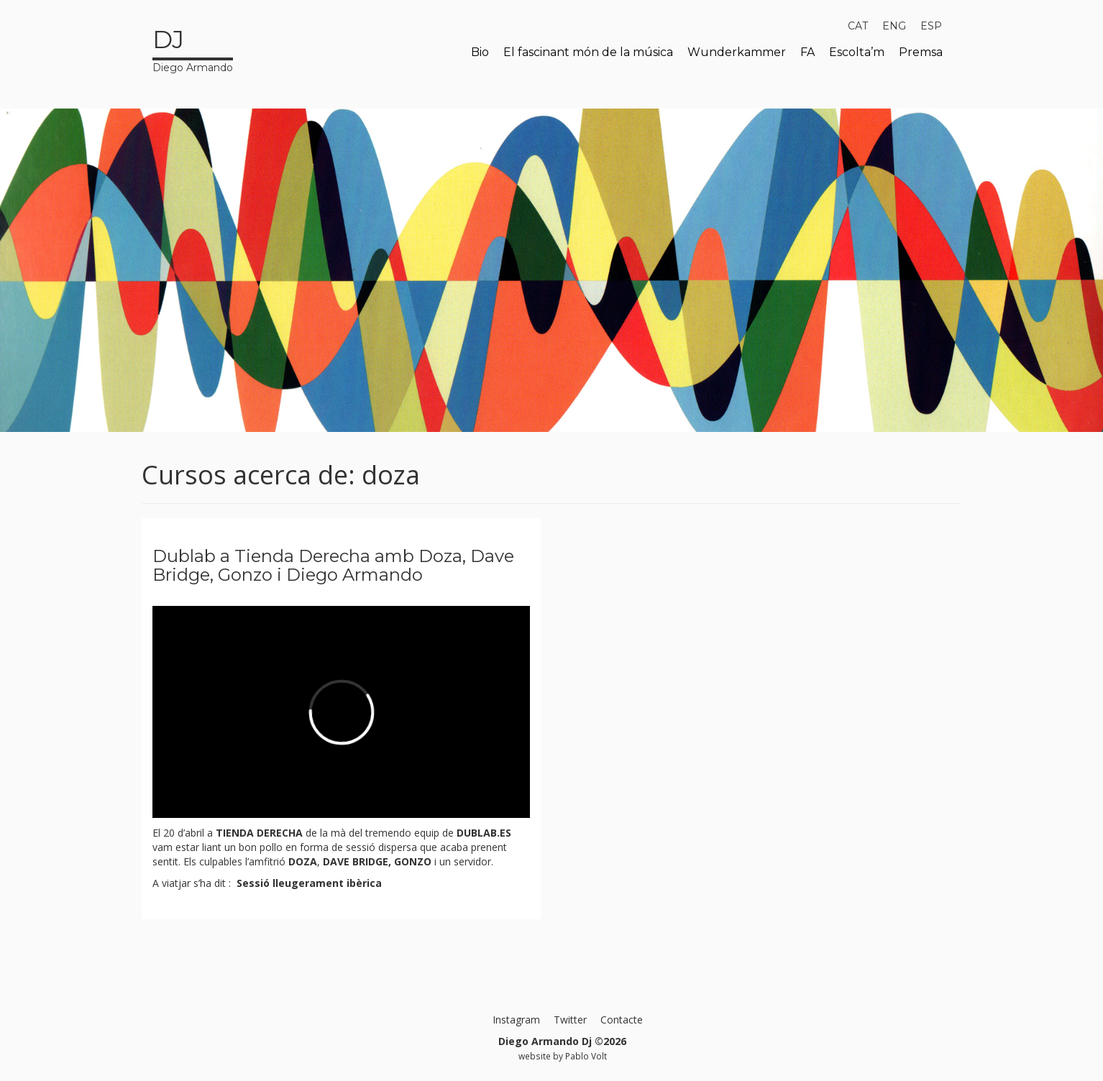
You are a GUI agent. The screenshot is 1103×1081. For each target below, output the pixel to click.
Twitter (570, 1019)
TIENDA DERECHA (259, 833)
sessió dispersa (383, 847)
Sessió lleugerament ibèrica (308, 883)
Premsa (921, 52)
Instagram (516, 1019)
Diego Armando (192, 48)
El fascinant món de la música (588, 52)
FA (807, 52)
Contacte (621, 1019)
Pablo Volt (586, 1056)
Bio (480, 52)
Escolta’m (856, 52)
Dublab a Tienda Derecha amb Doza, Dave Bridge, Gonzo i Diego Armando (333, 565)
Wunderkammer (736, 52)
